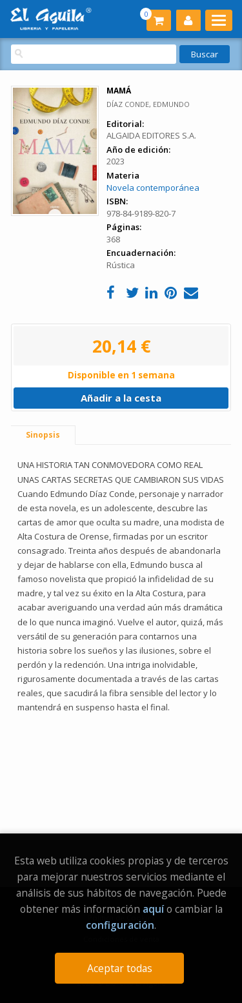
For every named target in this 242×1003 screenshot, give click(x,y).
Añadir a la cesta (121, 397)
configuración (120, 925)
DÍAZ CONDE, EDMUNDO (148, 104)
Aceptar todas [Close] (119, 968)
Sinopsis (43, 434)
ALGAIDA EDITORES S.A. (151, 135)
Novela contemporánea (152, 187)
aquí (153, 909)
